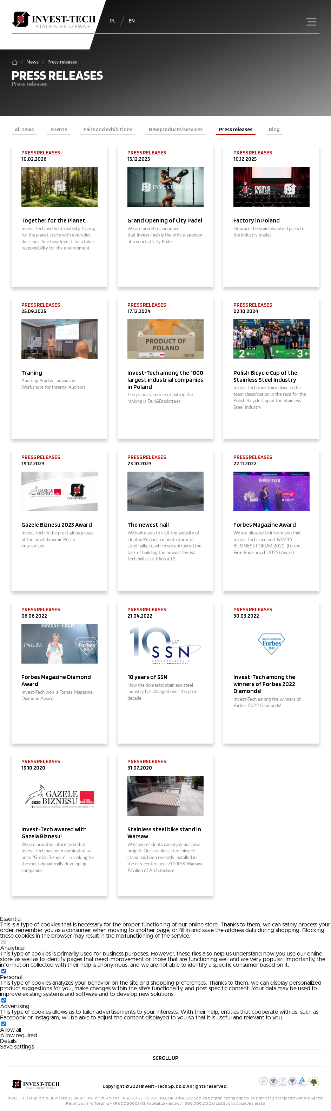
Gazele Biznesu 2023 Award (56, 524)
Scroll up (165, 1058)
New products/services (176, 129)
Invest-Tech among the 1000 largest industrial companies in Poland (165, 379)
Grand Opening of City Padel (165, 220)
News (32, 62)
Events (59, 129)
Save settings (17, 1047)
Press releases (235, 129)
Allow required (18, 1035)
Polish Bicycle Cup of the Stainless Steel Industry (265, 376)
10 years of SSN (147, 676)
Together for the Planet (53, 220)
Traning (32, 372)
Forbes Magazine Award (264, 524)
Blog (274, 129)
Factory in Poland (257, 220)
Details (8, 1041)
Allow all (10, 1030)
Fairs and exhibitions (108, 129)
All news (24, 129)
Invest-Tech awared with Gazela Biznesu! (54, 833)
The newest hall (148, 524)
